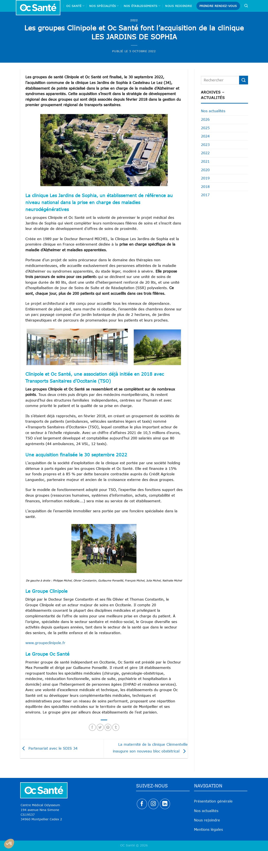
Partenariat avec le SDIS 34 (48, 748)
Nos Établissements (142, 6)
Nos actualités (213, 111)
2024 (205, 136)
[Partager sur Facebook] (92, 727)
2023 (205, 145)
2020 (205, 170)
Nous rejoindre (178, 6)
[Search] (246, 6)
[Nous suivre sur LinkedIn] (165, 804)
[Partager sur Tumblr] (115, 727)
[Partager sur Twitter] (100, 727)
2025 (205, 128)
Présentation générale (213, 801)
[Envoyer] (243, 80)
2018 (205, 187)
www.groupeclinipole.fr (45, 643)
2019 (205, 178)
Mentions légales (208, 829)
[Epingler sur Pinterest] (108, 727)
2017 (205, 195)
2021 (205, 161)
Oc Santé (75, 6)
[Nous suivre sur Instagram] (153, 804)
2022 (134, 20)
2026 (205, 119)
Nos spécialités (104, 6)
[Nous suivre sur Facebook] (142, 804)
